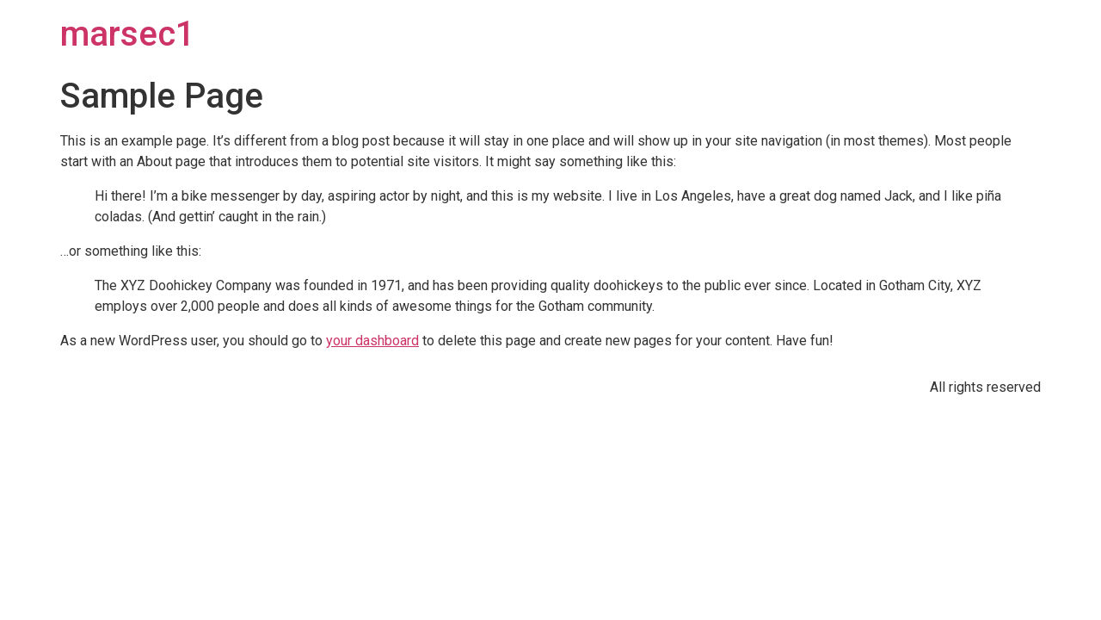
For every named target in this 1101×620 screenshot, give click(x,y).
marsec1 (127, 34)
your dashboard (372, 340)
